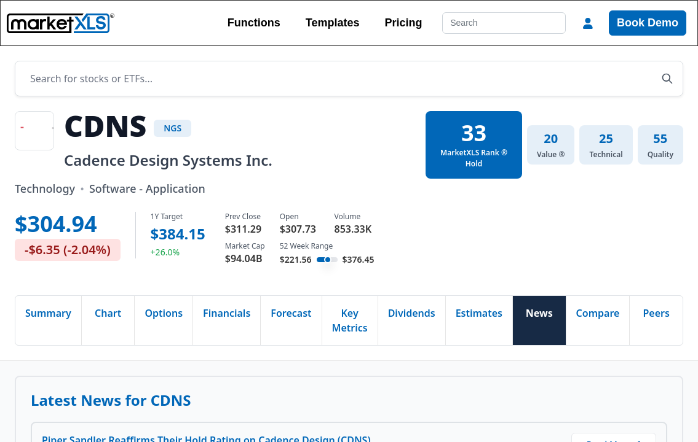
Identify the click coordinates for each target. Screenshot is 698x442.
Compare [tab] (598, 313)
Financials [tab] (226, 313)
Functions (254, 23)
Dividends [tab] (411, 313)
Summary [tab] (48, 313)
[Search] (504, 23)
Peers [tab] (656, 313)
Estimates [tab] (479, 313)
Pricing (403, 23)
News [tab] (539, 313)
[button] (588, 23)
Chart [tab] (108, 313)
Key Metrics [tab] (350, 320)
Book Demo (647, 23)
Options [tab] (164, 313)
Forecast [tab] (291, 313)
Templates (333, 23)
